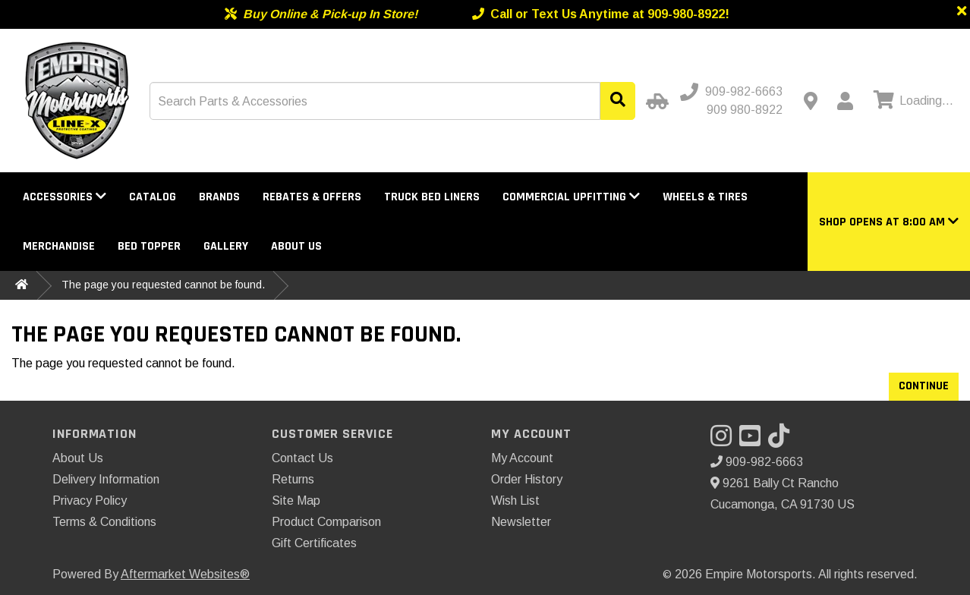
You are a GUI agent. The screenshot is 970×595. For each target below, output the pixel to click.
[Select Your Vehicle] (655, 101)
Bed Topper (149, 246)
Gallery (225, 246)
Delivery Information (105, 479)
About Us (296, 246)
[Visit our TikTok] (782, 440)
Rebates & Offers (312, 197)
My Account (522, 458)
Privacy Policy (89, 500)
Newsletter (521, 521)
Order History (526, 479)
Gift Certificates (314, 543)
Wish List (515, 500)
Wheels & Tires (705, 197)
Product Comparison (326, 521)
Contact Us (302, 458)
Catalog (152, 197)
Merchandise (59, 246)
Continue (924, 386)
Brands (219, 197)
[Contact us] (811, 101)
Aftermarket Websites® (185, 574)
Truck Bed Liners (432, 197)
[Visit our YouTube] (753, 440)
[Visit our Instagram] (724, 440)
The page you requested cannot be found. (163, 285)
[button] (889, 222)
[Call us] (733, 92)
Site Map (296, 500)
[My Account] (845, 101)
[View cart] (911, 101)
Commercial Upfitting (571, 197)
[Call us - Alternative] (738, 110)
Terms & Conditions (104, 521)
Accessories (64, 197)
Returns (293, 479)
